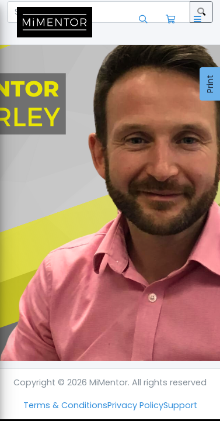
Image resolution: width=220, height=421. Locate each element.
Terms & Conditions (65, 405)
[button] (199, 22)
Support (180, 405)
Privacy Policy (135, 405)
